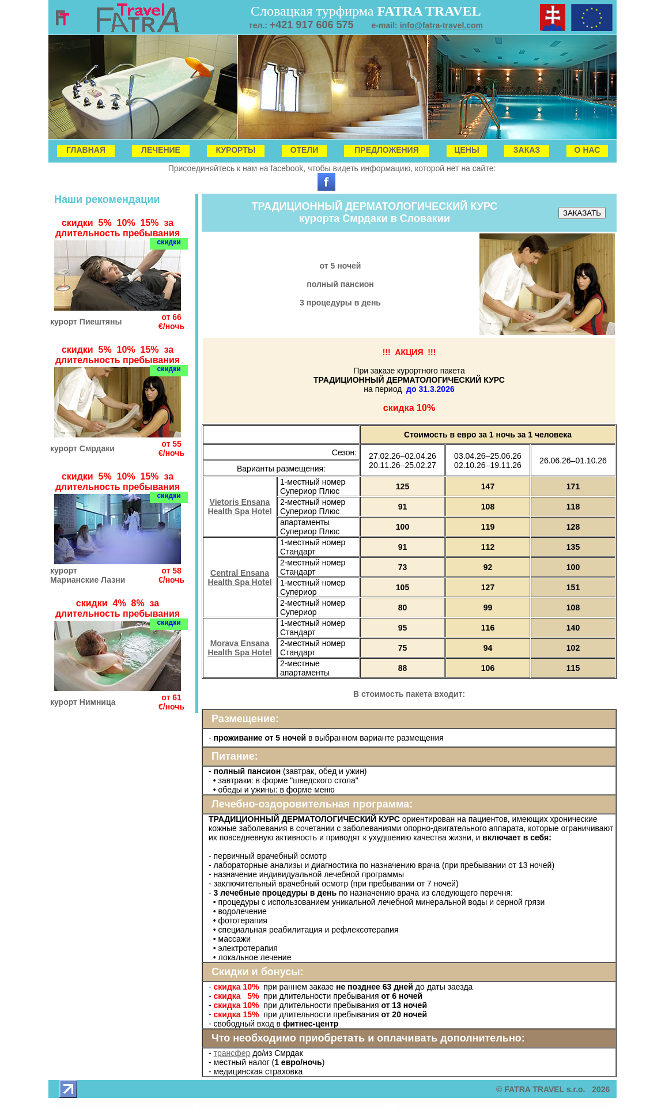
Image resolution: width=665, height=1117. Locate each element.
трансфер (232, 1053)
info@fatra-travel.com (441, 25)
